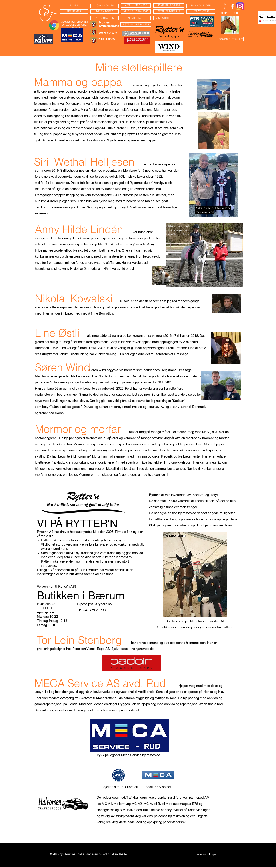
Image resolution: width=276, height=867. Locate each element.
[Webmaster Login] (205, 855)
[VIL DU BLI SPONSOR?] (136, 11)
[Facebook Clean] (232, 6)
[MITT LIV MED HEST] (136, 5)
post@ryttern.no (100, 604)
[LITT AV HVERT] (200, 11)
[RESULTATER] (74, 11)
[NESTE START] (136, 18)
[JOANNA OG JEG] (104, 6)
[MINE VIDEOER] (104, 11)
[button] (231, 39)
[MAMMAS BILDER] (200, 6)
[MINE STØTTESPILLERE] (168, 18)
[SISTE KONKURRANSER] (135, 24)
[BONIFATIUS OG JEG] (168, 5)
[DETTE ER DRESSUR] (168, 11)
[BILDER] (74, 6)
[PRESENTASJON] (104, 18)
